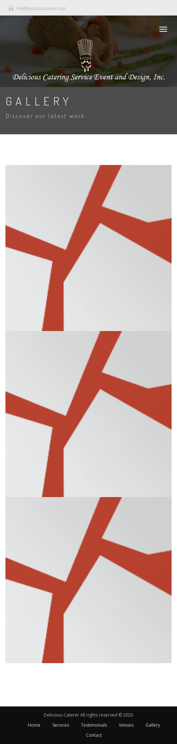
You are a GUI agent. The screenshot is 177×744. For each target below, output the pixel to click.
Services (60, 725)
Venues (126, 725)
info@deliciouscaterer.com (41, 8)
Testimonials (94, 725)
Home (34, 725)
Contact (94, 735)
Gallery (153, 725)
